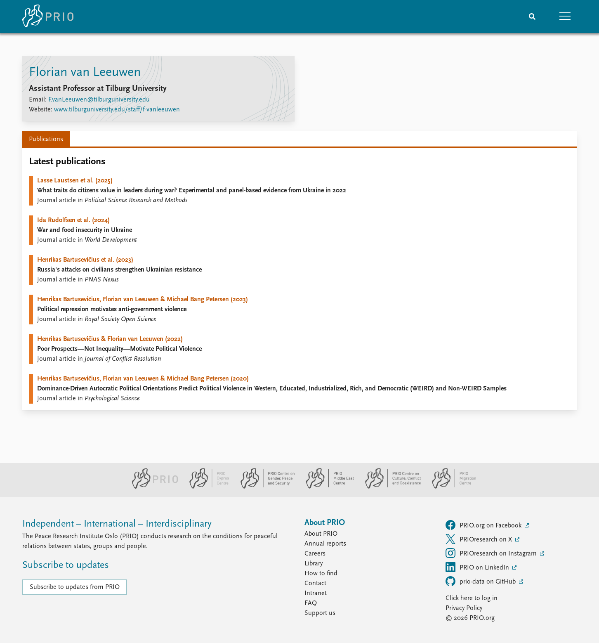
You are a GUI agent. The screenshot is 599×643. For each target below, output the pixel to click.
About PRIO (320, 534)
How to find (320, 573)
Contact (315, 583)
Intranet (315, 593)
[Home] (47, 16)
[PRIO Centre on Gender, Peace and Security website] (264, 487)
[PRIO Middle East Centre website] (326, 487)
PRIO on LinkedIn (478, 567)
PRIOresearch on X (480, 539)
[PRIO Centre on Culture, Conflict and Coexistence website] (389, 487)
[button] (565, 16)
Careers (314, 554)
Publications (46, 139)
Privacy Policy (464, 608)
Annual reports (325, 544)
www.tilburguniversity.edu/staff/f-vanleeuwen (117, 109)
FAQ (310, 603)
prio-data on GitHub (481, 581)
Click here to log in (472, 598)
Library (313, 563)
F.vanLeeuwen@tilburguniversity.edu (99, 100)
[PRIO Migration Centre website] (449, 487)
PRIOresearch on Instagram (492, 553)
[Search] (532, 16)
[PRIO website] (151, 487)
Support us (319, 613)
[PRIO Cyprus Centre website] (205, 487)
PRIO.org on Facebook (484, 525)
